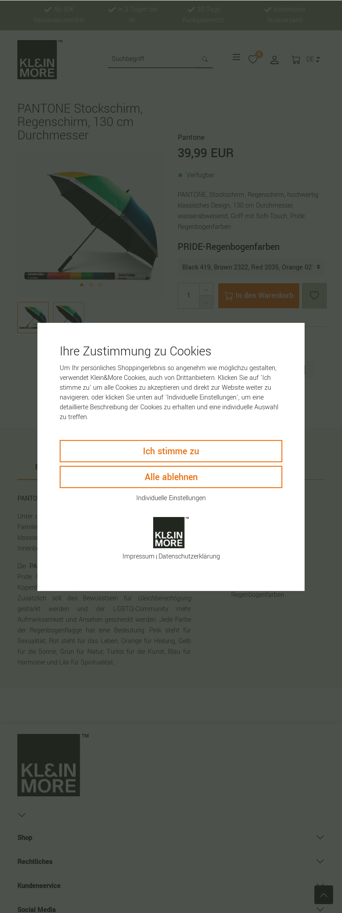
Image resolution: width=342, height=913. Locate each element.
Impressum (138, 556)
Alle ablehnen (171, 476)
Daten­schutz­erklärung (189, 556)
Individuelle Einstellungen (171, 497)
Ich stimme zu (171, 450)
